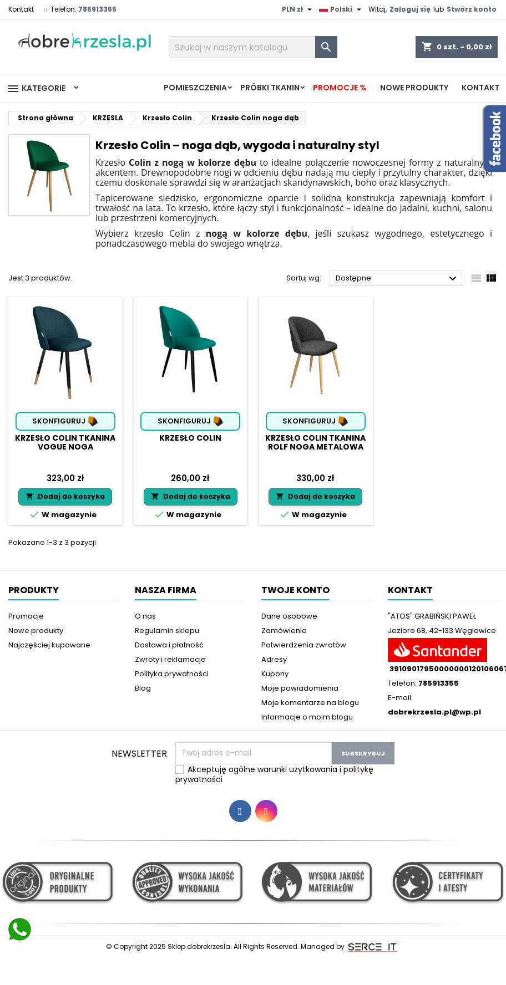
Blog (143, 688)
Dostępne (397, 278)
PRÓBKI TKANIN (270, 87)
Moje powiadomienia (299, 688)
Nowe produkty (414, 87)
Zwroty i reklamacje (170, 659)
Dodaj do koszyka (65, 496)
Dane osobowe (289, 616)
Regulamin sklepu (167, 630)
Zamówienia (284, 630)
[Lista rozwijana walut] (298, 9)
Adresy (274, 659)
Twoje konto (295, 590)
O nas (145, 616)
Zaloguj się (410, 9)
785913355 (97, 9)
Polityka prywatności (172, 673)
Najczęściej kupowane (49, 645)
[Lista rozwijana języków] (341, 9)
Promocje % (340, 87)
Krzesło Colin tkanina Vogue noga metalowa (65, 446)
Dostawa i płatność (169, 645)
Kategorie (36, 88)
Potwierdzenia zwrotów (303, 645)
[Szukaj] (253, 47)
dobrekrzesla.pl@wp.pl (434, 712)
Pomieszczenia (195, 87)
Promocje (26, 616)
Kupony (275, 673)
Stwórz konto (472, 9)
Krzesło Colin (190, 437)
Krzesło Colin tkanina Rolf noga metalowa (315, 442)
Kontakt (21, 9)
